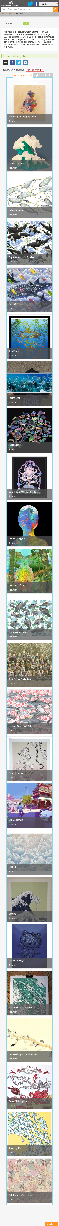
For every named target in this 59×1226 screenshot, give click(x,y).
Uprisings (13, 913)
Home (3, 14)
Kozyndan (25, 62)
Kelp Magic (14, 351)
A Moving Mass (16, 1148)
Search (55, 9)
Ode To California (17, 585)
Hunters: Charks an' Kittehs (21, 726)
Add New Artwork (35, 69)
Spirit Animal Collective (20, 679)
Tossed (12, 866)
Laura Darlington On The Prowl (23, 1054)
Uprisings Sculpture (18, 163)
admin (26, 23)
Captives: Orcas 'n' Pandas (21, 257)
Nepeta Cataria (16, 820)
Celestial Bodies (16, 210)
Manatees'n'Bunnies (18, 632)
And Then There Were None (22, 1007)
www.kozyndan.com (5, 62)
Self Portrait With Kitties (20, 1195)
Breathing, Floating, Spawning (23, 116)
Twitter (30, 3)
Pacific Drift (14, 398)
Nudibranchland (16, 444)
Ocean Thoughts (17, 538)
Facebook (36, 3)
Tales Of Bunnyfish (18, 1101)
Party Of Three (16, 304)
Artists (10, 14)
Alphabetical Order (43, 75)
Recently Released (23, 75)
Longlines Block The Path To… (23, 491)
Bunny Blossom (16, 773)
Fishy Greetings (16, 960)
